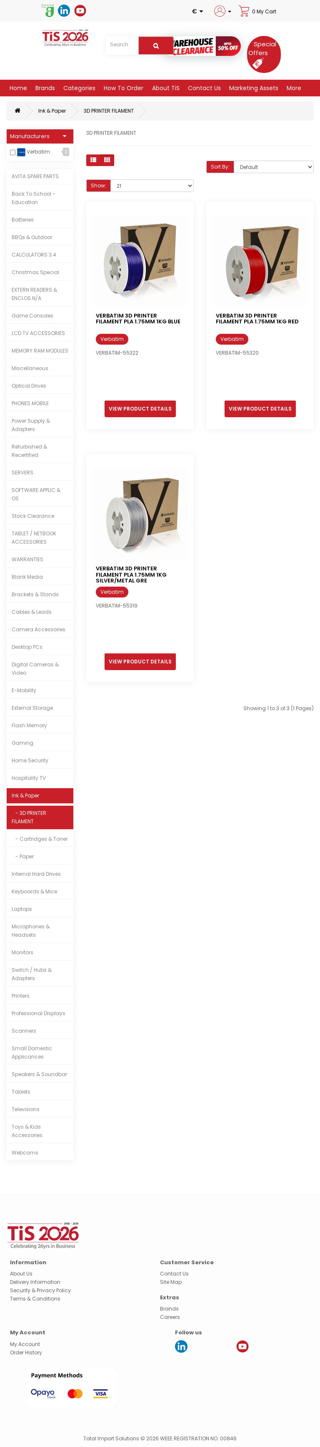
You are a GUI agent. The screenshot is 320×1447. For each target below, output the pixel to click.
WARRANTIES (27, 559)
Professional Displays (38, 1013)
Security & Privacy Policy (40, 1290)
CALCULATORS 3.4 (34, 254)
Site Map (171, 1282)
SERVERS (22, 472)
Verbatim (33, 152)
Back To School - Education (33, 198)
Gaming (22, 742)
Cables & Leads (32, 611)
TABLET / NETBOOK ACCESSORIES (34, 537)
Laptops (22, 909)
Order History (26, 1352)
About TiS (165, 88)
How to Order (122, 88)
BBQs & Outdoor (32, 237)
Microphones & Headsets (31, 930)
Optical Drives (29, 385)
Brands (44, 88)
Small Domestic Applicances (32, 1052)
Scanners (24, 1030)
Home (17, 88)
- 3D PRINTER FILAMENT (29, 817)
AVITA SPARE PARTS (35, 176)
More (293, 88)
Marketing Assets (253, 88)
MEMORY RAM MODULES (40, 350)
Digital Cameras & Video (35, 668)
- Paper (23, 856)
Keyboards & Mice (34, 891)
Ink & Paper (52, 110)
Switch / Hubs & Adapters (32, 974)
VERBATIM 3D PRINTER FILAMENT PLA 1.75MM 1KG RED (257, 318)
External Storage (32, 707)
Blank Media (27, 576)
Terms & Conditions (35, 1298)
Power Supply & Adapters (31, 425)
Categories (78, 88)
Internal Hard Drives (36, 873)
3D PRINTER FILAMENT (109, 110)
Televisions (26, 1109)
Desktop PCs (27, 646)
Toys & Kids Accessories (27, 1131)
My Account (25, 1344)
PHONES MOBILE (30, 403)
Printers (21, 995)
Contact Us (203, 88)
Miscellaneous (30, 368)
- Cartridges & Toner (40, 838)
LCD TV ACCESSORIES (38, 333)
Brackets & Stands (35, 594)
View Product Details (140, 408)
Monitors (22, 952)
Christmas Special (35, 272)
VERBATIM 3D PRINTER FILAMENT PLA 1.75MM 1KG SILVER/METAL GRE (131, 575)
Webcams (25, 1152)
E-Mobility (24, 690)
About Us (21, 1273)
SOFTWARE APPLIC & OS (36, 494)
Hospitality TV (29, 777)
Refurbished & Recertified (29, 451)
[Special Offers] (262, 53)
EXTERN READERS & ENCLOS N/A (34, 294)
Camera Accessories (38, 629)
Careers (170, 1317)
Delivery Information (35, 1282)
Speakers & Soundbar (39, 1074)
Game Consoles (32, 315)
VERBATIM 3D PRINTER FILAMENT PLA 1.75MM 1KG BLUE (138, 318)
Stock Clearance (33, 515)
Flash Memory (29, 725)
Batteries (23, 219)
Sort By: (220, 166)
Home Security (30, 760)
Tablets (21, 1091)
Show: (98, 185)
